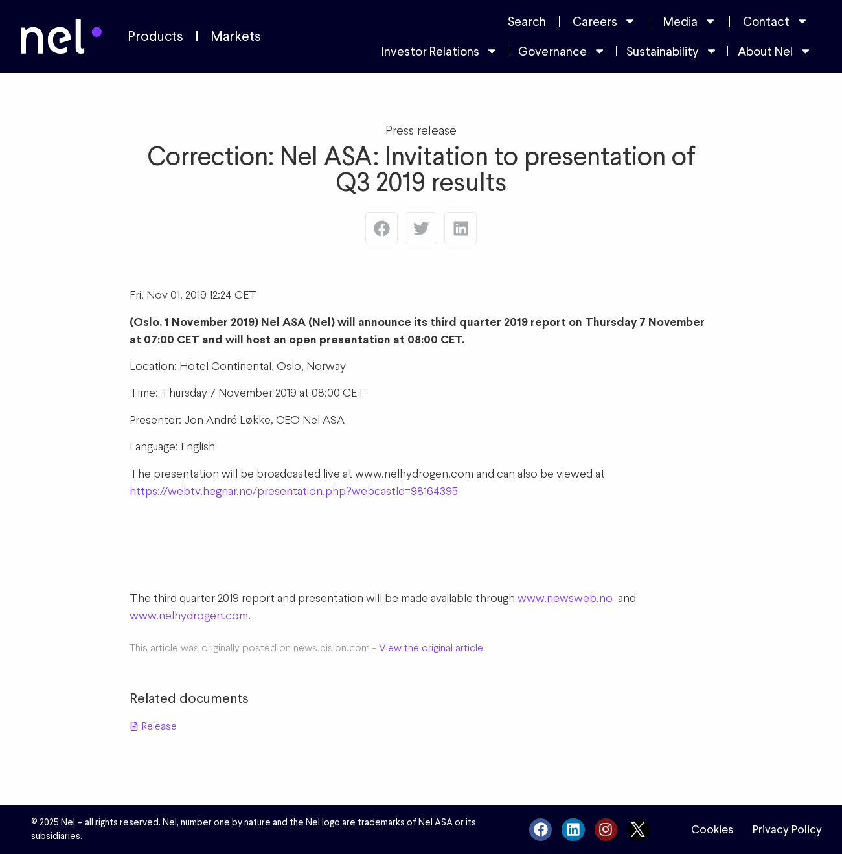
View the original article (431, 647)
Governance (562, 50)
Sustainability (672, 50)
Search (527, 21)
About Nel (775, 50)
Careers (604, 21)
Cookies (712, 829)
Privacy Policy (787, 829)
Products (155, 36)
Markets (235, 36)
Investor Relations (439, 50)
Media (689, 21)
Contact (775, 21)
